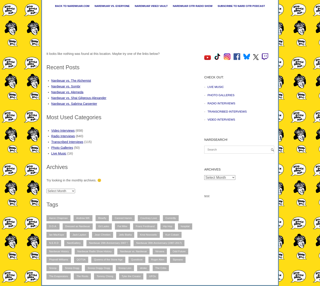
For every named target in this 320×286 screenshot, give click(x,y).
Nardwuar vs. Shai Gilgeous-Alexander (78, 98)
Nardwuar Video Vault (151, 6)
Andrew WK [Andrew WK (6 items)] (83, 218)
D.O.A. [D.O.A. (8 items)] (53, 226)
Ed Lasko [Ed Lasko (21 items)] (103, 226)
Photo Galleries (62, 147)
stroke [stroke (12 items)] (143, 268)
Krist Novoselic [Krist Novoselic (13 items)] (148, 234)
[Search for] (239, 150)
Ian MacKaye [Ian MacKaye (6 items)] (56, 234)
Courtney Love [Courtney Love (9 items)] (148, 218)
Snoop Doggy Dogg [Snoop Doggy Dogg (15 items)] (99, 268)
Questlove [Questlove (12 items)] (137, 259)
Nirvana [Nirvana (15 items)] (159, 251)
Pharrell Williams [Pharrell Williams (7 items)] (58, 259)
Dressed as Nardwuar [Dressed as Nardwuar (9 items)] (77, 226)
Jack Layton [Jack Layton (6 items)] (79, 234)
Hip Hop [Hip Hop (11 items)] (167, 226)
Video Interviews (63, 130)
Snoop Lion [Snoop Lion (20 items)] (124, 268)
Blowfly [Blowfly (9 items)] (102, 218)
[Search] (272, 150)
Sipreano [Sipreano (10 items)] (178, 259)
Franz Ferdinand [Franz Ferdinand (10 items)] (145, 226)
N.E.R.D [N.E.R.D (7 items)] (53, 243)
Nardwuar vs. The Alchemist (71, 80)
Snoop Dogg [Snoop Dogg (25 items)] (72, 268)
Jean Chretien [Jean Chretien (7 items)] (103, 234)
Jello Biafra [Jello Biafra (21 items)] (125, 234)
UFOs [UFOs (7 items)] (152, 276)
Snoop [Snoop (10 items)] (52, 268)
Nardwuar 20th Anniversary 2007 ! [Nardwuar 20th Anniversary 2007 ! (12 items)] (108, 243)
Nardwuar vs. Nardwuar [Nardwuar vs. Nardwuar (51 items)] (133, 251)
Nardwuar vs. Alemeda (67, 92)
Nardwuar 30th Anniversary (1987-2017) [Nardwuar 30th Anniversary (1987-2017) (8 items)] (159, 243)
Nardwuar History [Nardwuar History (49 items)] (59, 251)
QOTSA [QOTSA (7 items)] (81, 259)
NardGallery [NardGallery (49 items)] (73, 243)
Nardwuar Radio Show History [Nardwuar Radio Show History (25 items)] (94, 251)
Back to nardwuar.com (72, 6)
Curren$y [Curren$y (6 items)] (171, 218)
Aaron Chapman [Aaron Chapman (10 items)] (58, 218)
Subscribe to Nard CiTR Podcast (241, 6)
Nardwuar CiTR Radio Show (192, 6)
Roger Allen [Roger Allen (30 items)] (157, 259)
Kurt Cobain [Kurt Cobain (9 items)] (172, 234)
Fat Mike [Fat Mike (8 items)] (122, 226)
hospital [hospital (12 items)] (185, 226)
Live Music (58, 153)
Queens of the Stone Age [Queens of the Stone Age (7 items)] (108, 259)
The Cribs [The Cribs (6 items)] (160, 268)
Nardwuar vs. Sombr (65, 86)
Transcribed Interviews (67, 142)
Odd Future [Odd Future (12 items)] (179, 251)
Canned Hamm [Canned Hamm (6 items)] (123, 218)
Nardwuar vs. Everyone (112, 6)
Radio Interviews (63, 136)
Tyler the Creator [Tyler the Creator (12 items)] (131, 276)
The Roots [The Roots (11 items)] (82, 276)
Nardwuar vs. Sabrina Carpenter (74, 103)
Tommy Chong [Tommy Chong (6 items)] (105, 276)
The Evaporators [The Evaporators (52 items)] (58, 276)
